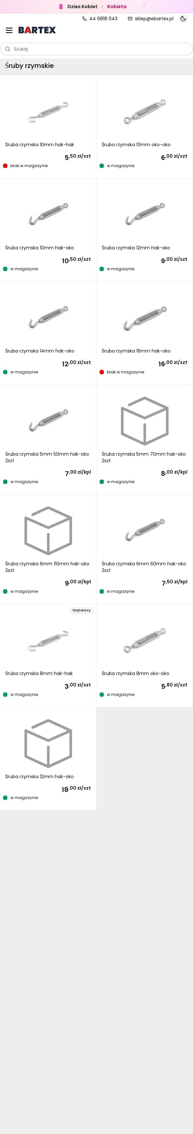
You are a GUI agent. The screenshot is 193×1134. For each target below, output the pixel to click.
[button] (48, 127)
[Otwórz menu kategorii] (9, 30)
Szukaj (16, 49)
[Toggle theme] (183, 18)
